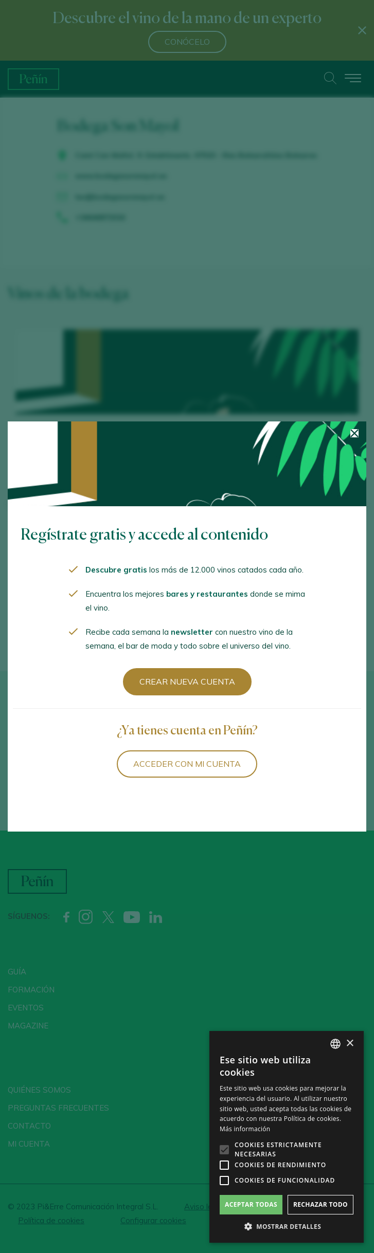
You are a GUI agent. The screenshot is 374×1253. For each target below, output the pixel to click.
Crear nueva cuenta (187, 681)
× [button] (349, 1043)
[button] (286, 1226)
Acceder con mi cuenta (187, 764)
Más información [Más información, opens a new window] (245, 1129)
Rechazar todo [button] (320, 1204)
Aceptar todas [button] (251, 1204)
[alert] (286, 1137)
